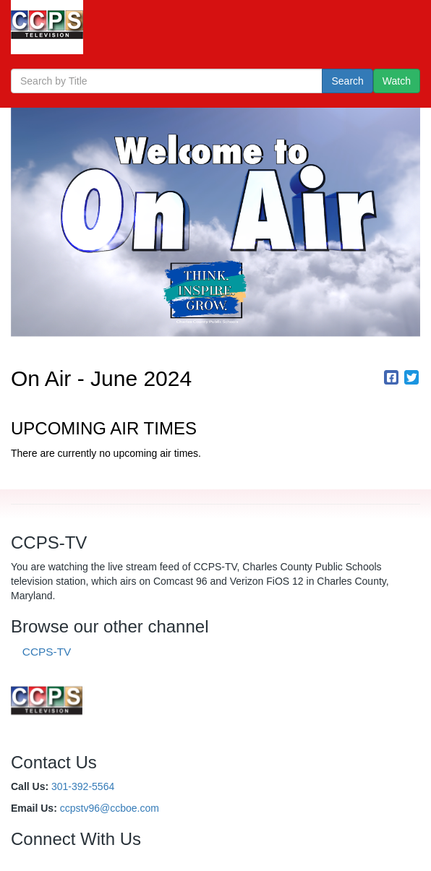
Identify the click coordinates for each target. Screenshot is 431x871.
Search (347, 81)
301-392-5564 (82, 786)
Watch (397, 81)
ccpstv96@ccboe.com (109, 808)
